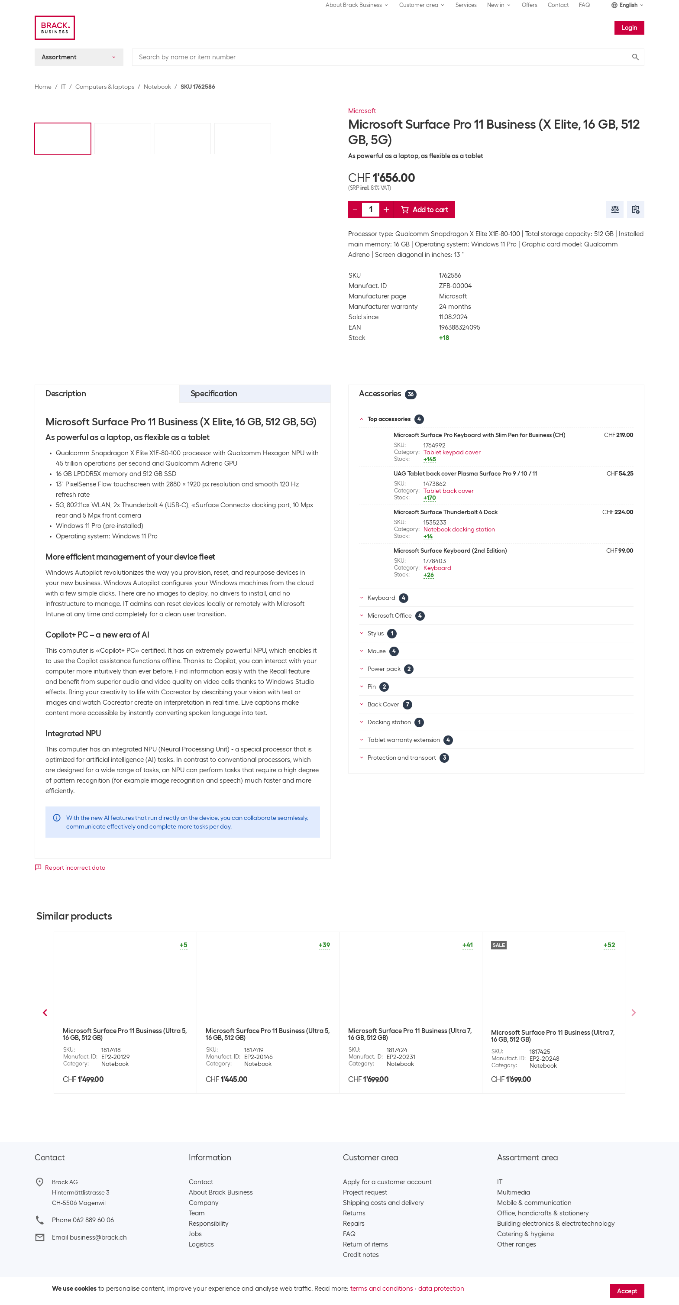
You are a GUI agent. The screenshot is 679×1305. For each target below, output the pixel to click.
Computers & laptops (104, 86)
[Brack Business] (55, 28)
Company (204, 1203)
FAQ (584, 5)
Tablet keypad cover (452, 452)
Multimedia (513, 1192)
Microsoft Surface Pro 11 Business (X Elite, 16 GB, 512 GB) (124, 1034)
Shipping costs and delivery (383, 1203)
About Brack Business (221, 1192)
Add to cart (424, 209)
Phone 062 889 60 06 (83, 1220)
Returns (354, 1213)
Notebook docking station (459, 529)
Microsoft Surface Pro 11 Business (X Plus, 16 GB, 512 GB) (266, 1034)
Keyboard (437, 567)
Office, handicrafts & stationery (543, 1213)
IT (63, 86)
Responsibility (209, 1223)
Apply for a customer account (387, 1182)
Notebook (157, 86)
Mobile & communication (534, 1203)
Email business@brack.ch (89, 1237)
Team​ (197, 1213)
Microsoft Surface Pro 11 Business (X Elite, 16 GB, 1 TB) (552, 1034)
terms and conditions (381, 1288)
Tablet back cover (449, 490)
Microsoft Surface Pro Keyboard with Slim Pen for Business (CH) (480, 434)
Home (43, 86)
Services (466, 5)
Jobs (195, 1234)
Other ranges (516, 1244)
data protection (441, 1288)
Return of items (365, 1244)
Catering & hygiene (525, 1234)
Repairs (354, 1223)
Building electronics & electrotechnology (556, 1223)
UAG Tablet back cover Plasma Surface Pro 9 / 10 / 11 (465, 473)
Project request (365, 1192)
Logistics (201, 1244)
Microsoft (362, 111)
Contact (558, 5)
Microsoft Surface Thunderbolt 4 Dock (446, 511)
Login (629, 28)
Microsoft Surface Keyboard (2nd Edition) (450, 550)
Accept (627, 1291)
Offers (529, 5)
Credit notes (361, 1255)
